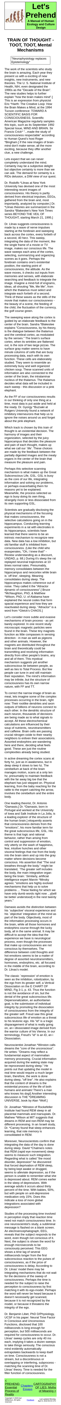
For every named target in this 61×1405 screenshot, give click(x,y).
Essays (27, 1389)
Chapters (27, 1385)
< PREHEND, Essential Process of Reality (12, 1387)
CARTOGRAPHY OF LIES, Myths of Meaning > (45, 1387)
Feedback (30, 1400)
